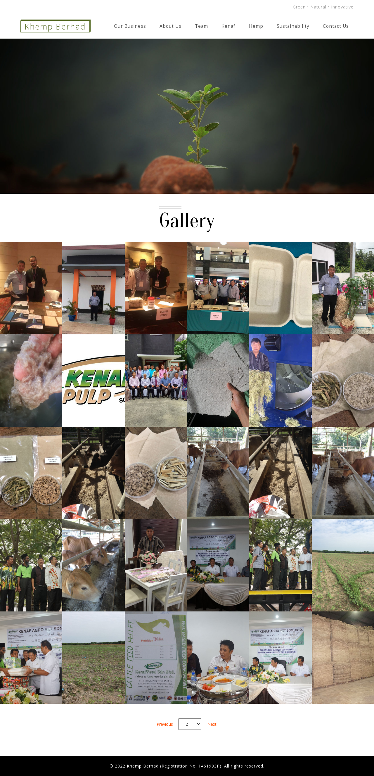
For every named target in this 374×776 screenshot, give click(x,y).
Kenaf (228, 26)
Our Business (130, 26)
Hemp (256, 26)
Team (201, 26)
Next (212, 724)
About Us (170, 26)
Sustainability (293, 26)
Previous (165, 724)
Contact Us (336, 26)
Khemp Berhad (56, 26)
